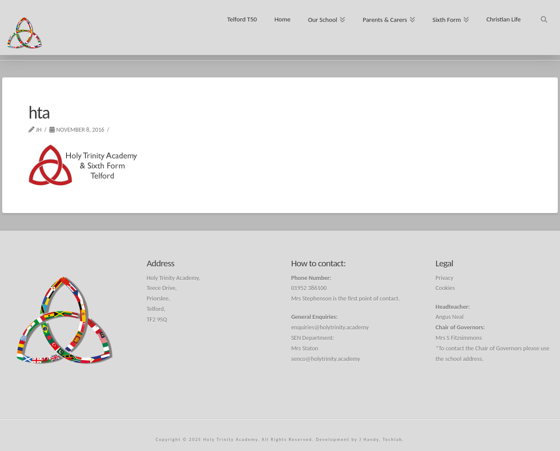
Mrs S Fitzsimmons (459, 338)
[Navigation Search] (543, 16)
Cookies (445, 288)
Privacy (444, 278)
